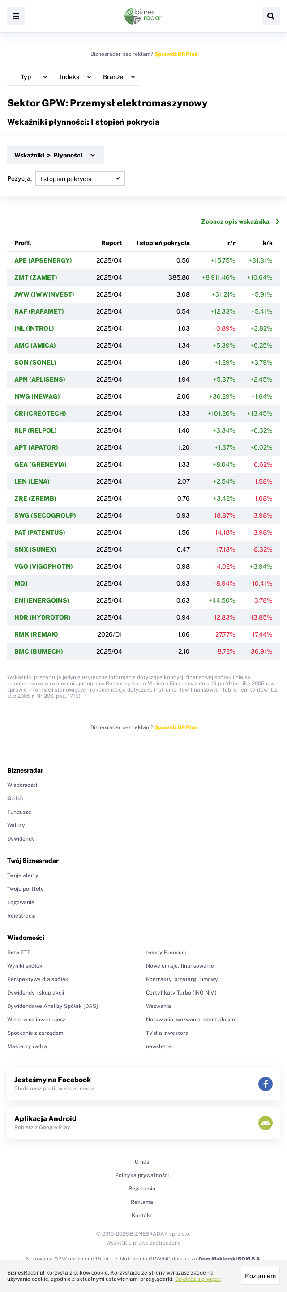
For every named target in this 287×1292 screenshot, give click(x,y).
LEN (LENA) (32, 481)
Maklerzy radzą (27, 1046)
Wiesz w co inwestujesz (36, 1019)
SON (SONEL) (35, 362)
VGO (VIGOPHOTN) (43, 566)
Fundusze (19, 812)
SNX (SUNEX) (35, 549)
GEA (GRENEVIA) (40, 464)
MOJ (21, 583)
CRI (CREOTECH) (40, 413)
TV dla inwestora (167, 1033)
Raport (111, 242)
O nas (142, 1162)
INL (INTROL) (34, 328)
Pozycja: (66, 178)
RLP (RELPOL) (35, 430)
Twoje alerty (23, 875)
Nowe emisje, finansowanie (180, 966)
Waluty (16, 825)
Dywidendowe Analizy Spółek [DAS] (52, 1006)
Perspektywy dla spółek (38, 979)
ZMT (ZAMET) (35, 277)
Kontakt (142, 1215)
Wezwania (158, 1006)
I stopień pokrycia (163, 242)
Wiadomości (22, 785)
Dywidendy (21, 839)
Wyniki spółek (25, 966)
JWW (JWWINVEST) (44, 294)
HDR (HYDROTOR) (42, 617)
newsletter (160, 1046)
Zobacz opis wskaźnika (240, 221)
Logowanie (20, 902)
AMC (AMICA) (35, 345)
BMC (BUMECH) (38, 651)
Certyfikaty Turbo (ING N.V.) (181, 993)
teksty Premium (166, 952)
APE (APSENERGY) (43, 260)
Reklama (142, 1202)
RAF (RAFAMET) (39, 311)
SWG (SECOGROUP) (45, 515)
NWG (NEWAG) (37, 396)
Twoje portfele (25, 889)
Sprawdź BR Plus (175, 54)
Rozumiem (260, 1275)
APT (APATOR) (36, 447)
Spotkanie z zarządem (35, 1033)
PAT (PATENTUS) (39, 532)
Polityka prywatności (142, 1175)
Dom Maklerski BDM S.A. (229, 1259)
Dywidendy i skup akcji (35, 993)
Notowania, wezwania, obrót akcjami (192, 1019)
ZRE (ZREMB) (35, 498)
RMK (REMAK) (36, 634)
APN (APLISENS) (39, 379)
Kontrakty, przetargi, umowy (182, 979)
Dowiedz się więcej (198, 1279)
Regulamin (142, 1189)
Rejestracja (21, 916)
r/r (231, 242)
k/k (268, 242)
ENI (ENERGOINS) (41, 600)
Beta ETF (18, 952)
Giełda (15, 798)
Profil (22, 242)
